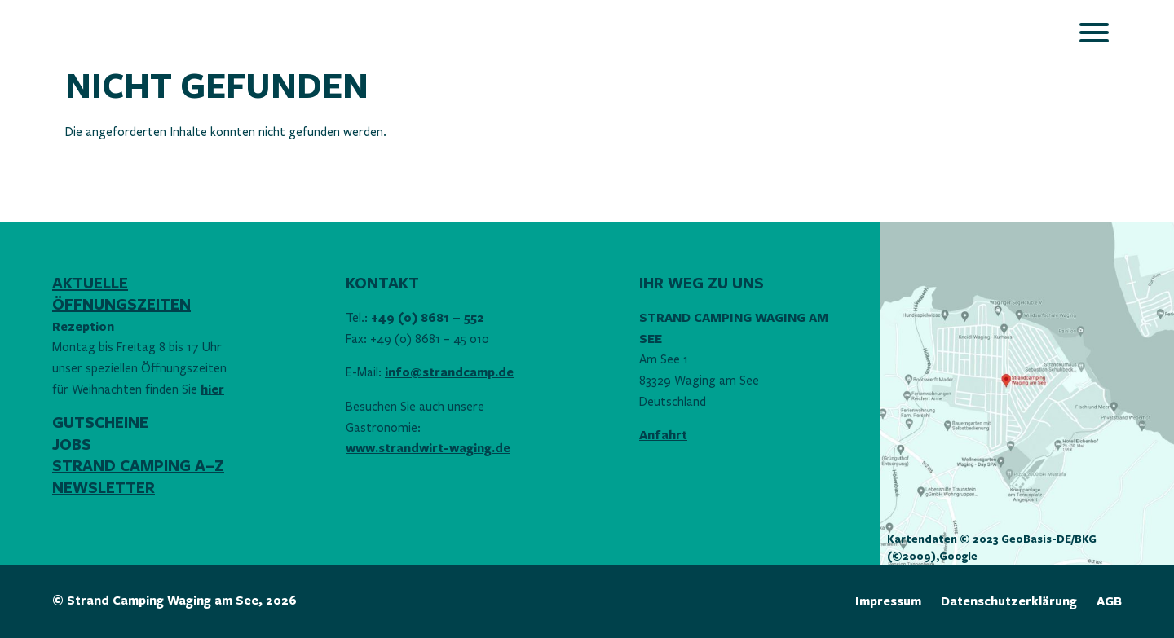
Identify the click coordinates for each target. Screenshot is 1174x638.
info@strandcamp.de (449, 373)
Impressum (888, 601)
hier (212, 390)
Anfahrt (663, 435)
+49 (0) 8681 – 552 (427, 318)
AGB (1109, 601)
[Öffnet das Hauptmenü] (1094, 32)
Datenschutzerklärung (1009, 601)
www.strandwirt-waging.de (428, 448)
